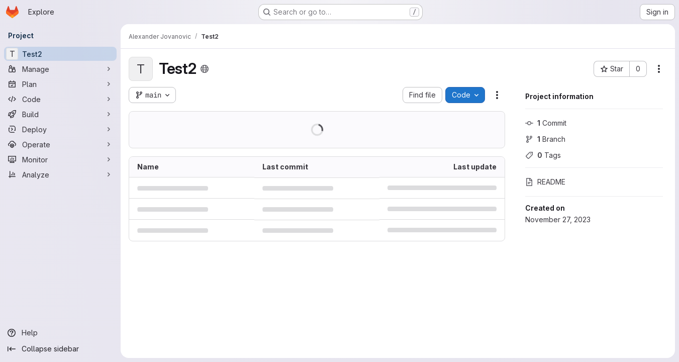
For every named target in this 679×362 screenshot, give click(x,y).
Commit (545, 123)
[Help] (60, 333)
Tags (543, 155)
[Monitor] (60, 159)
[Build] (60, 114)
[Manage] (60, 69)
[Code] (60, 99)
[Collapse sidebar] (60, 349)
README (545, 181)
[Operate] (60, 144)
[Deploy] (60, 129)
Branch (545, 139)
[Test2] (60, 54)
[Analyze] (60, 174)
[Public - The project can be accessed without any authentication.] (205, 69)
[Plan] (60, 84)
